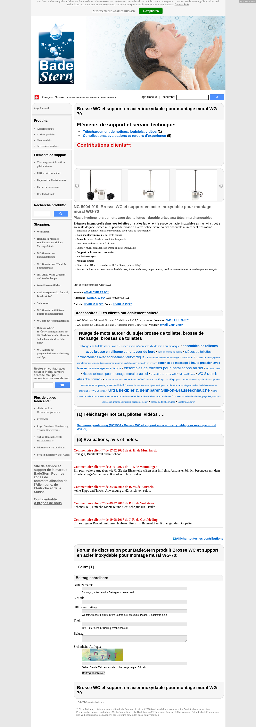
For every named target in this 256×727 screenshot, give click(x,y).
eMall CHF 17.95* (96, 292)
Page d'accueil (149, 97)
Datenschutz (182, 4)
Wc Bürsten (43, 231)
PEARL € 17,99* (95, 297)
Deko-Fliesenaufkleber (49, 285)
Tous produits (44, 140)
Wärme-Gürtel (53, 454)
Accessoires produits (48, 146)
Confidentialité (45, 499)
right (221, 186)
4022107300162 (120, 297)
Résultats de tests (46, 194)
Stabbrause (43, 303)
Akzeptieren (151, 10)
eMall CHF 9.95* (177, 320)
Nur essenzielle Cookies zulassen (113, 10)
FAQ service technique (49, 173)
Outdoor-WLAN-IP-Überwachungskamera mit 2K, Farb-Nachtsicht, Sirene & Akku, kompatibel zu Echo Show (53, 335)
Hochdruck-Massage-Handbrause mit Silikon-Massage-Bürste (50, 242)
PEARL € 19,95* (122, 304)
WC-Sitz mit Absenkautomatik (53, 320)
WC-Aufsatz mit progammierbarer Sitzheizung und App (53, 353)
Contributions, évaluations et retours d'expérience (124, 136)
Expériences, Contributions (51, 180)
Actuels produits (45, 128)
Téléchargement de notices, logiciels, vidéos (120, 132)
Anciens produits (46, 134)
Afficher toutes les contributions (199, 538)
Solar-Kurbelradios (51, 447)
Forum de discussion (48, 187)
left (77, 186)
